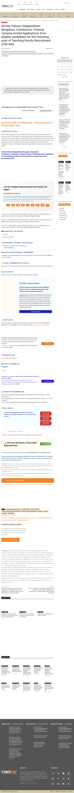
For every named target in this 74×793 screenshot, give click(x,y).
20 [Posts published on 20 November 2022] (58, 72)
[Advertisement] (27, 74)
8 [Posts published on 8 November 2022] (62, 66)
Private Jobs (39, 53)
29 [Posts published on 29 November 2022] (62, 75)
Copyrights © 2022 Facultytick (15, 431)
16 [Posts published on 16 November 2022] (65, 69)
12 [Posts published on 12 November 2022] (71, 66)
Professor (45, 53)
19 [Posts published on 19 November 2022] (71, 69)
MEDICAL (35, 683)
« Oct (63, 77)
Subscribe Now (46, 444)
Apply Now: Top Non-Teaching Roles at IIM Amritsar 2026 (67, 167)
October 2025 (62, 219)
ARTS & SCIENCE (5, 612)
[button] (66, 3)
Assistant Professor (22, 51)
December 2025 (63, 215)
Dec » (66, 77)
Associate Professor (31, 51)
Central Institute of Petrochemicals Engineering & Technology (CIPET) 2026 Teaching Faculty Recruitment (9, 615)
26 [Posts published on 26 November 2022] (71, 72)
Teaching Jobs (5, 55)
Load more (65, 146)
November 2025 (63, 217)
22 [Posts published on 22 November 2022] (62, 72)
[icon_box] (19, 3)
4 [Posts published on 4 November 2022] (69, 63)
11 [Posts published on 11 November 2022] (69, 66)
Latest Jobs (48, 343)
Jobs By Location (35, 311)
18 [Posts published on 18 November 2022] (69, 69)
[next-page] (5, 620)
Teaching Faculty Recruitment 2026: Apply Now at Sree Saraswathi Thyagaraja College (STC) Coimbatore (27, 670)
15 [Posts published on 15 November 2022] (62, 69)
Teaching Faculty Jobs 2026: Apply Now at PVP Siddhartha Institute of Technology (38, 670)
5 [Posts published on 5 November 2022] (71, 63)
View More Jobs (48, 381)
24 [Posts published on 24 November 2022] (67, 72)
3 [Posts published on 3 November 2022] (67, 63)
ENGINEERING (7, 20)
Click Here (4, 370)
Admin (47, 48)
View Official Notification (45, 413)
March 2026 (62, 210)
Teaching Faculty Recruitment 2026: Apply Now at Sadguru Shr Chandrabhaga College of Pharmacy (49, 670)
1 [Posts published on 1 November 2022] (62, 63)
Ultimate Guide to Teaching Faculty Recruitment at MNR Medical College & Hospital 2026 (38, 687)
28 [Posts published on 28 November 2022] (60, 75)
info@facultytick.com (6, 471)
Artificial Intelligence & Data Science (9, 51)
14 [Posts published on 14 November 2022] (60, 69)
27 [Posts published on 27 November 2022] (58, 75)
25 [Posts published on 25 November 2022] (69, 72)
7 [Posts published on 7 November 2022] (60, 66)
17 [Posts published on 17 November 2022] (67, 69)
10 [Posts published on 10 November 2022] (67, 66)
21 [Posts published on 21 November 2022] (60, 72)
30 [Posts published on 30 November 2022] (65, 75)
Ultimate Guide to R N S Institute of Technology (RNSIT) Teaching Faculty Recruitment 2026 (27, 687)
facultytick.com (23, 296)
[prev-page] (2, 620)
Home (2, 20)
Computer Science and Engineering (29, 53)
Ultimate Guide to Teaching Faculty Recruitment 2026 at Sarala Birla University (16, 669)
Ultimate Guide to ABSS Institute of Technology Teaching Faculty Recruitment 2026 (49, 687)
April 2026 (61, 208)
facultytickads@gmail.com (32, 783)
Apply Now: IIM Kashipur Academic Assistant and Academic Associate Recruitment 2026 (26, 615)
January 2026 (62, 213)
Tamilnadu (51, 53)
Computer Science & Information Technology (11, 53)
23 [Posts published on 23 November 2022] (65, 72)
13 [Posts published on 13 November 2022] (58, 69)
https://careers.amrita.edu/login (41, 324)
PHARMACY (47, 666)
